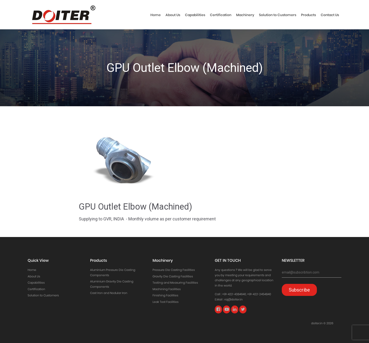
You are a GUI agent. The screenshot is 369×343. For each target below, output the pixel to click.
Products (308, 14)
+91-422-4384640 (234, 294)
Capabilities (195, 14)
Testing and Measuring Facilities (175, 283)
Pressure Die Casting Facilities (174, 270)
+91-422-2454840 (259, 294)
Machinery (245, 14)
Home (155, 14)
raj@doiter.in (233, 299)
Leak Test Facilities (165, 302)
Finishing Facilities (165, 295)
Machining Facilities (167, 289)
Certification (220, 14)
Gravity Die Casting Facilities (173, 276)
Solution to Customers (277, 14)
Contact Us (330, 14)
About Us (173, 14)
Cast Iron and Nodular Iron (108, 293)
